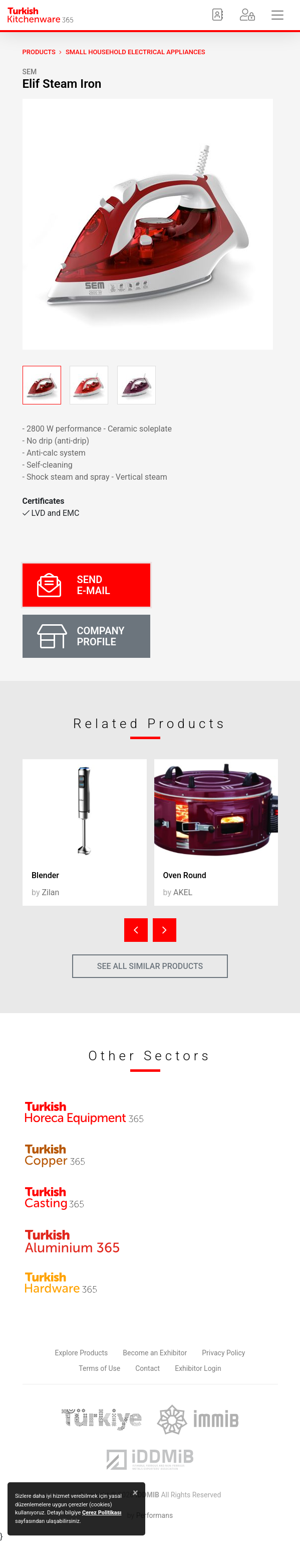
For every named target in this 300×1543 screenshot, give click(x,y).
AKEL (182, 892)
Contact (147, 1368)
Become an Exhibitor (155, 1353)
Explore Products (81, 1353)
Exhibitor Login (198, 1368)
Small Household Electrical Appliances (135, 52)
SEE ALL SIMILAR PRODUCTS (150, 966)
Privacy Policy (223, 1353)
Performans (154, 1515)
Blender (45, 875)
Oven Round (184, 875)
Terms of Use (99, 1368)
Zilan (50, 892)
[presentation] (136, 930)
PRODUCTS (39, 52)
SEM (30, 72)
